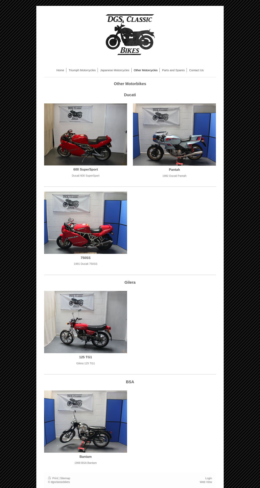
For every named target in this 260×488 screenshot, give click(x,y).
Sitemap (65, 478)
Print (53, 478)
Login (208, 478)
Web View (206, 482)
